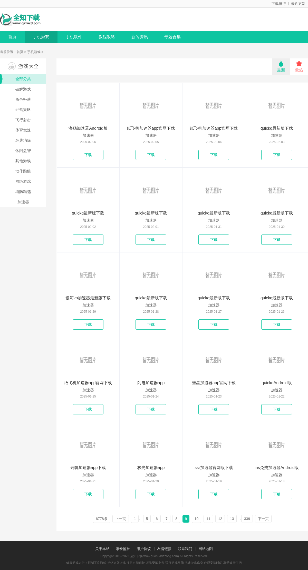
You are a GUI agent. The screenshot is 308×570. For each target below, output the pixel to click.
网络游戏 (23, 181)
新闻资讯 (139, 37)
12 (220, 519)
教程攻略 (107, 37)
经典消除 (23, 140)
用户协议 (144, 549)
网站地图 (205, 549)
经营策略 (23, 109)
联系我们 (185, 549)
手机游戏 (41, 37)
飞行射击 (23, 120)
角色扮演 (23, 99)
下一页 (263, 519)
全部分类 (15, 79)
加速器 (23, 202)
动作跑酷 (23, 171)
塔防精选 (23, 191)
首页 (12, 37)
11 (208, 519)
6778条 (101, 519)
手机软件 (74, 37)
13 (232, 519)
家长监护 (123, 549)
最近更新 (298, 4)
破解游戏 (23, 89)
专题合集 (172, 37)
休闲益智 (23, 150)
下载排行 (279, 4)
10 (197, 519)
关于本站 (102, 549)
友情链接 (164, 549)
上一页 (120, 519)
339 (247, 519)
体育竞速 (23, 130)
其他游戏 (23, 161)
